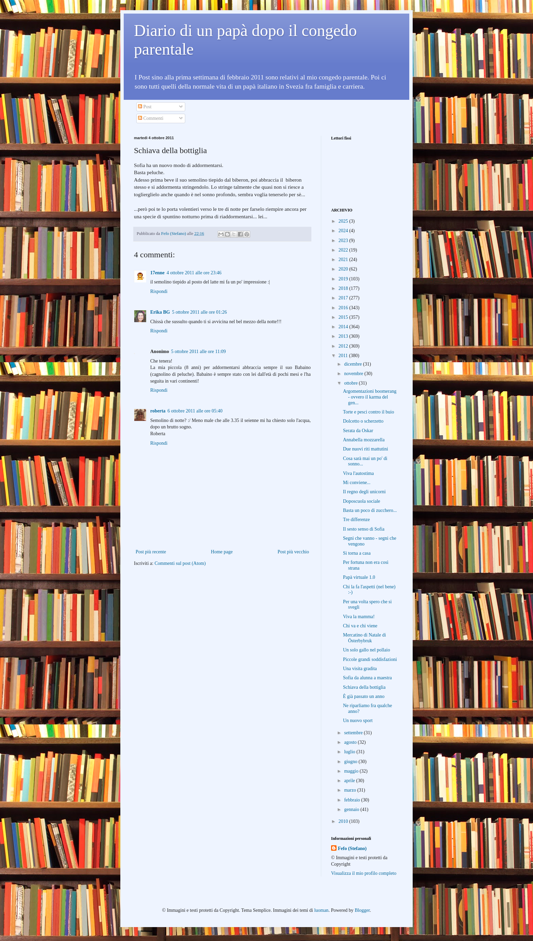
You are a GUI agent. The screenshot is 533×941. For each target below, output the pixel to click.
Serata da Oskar (358, 430)
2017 (344, 297)
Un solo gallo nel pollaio (366, 649)
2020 (344, 269)
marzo (350, 790)
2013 (344, 336)
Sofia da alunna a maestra (367, 677)
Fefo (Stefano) (352, 848)
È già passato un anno (363, 696)
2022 (344, 250)
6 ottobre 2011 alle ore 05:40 (195, 410)
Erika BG (160, 312)
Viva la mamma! (359, 616)
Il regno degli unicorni (364, 491)
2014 (344, 326)
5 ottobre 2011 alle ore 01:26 (199, 312)
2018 (344, 288)
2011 (344, 355)
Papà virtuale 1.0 (359, 577)
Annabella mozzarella (363, 439)
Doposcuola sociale (361, 501)
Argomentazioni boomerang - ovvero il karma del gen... (369, 397)
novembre (354, 373)
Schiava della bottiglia (364, 687)
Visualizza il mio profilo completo (363, 873)
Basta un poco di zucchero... (370, 510)
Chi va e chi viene (360, 625)
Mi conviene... (357, 482)
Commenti (151, 118)
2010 (344, 821)
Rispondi (159, 291)
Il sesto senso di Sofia (363, 529)
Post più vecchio (293, 551)
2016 (344, 307)
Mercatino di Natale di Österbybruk (364, 637)
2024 (344, 230)
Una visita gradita (360, 668)
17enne (157, 272)
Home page (222, 551)
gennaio (352, 809)
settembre (354, 732)
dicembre (353, 364)
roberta (158, 410)
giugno (351, 761)
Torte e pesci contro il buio (368, 411)
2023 (344, 240)
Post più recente (151, 551)
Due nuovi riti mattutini (365, 448)
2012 (344, 346)
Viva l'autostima (358, 473)
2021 (344, 259)
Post (145, 106)
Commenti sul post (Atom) (180, 563)
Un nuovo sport (358, 720)
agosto (351, 742)
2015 (344, 317)
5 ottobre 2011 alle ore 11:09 (198, 351)
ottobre (351, 383)
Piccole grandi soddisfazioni (370, 659)
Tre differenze (356, 519)
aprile (350, 780)
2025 (344, 221)
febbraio (352, 799)
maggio (352, 771)
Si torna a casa (357, 553)
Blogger (362, 910)
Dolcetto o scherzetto (363, 421)
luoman (321, 910)
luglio (350, 751)
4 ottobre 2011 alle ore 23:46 (194, 272)
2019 (344, 278)
